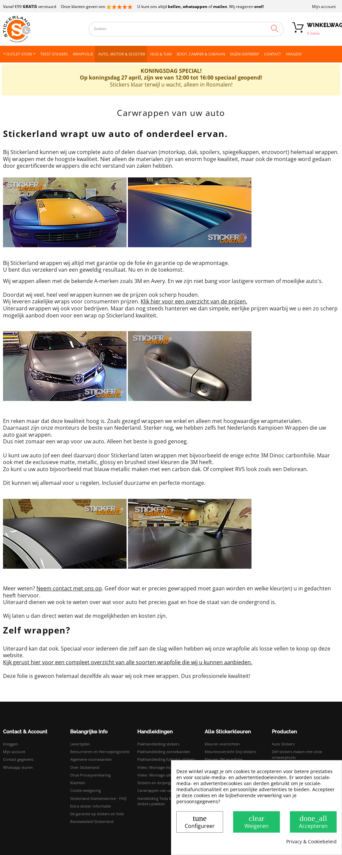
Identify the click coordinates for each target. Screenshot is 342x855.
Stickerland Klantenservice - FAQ (98, 798)
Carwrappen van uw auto (159, 790)
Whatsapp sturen (18, 767)
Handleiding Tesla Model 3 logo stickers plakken (164, 801)
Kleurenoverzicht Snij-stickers (230, 751)
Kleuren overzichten (222, 743)
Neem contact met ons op (69, 588)
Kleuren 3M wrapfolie (223, 759)
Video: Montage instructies (160, 767)
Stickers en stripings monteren (163, 782)
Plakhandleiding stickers (158, 743)
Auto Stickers (283, 743)
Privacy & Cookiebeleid (311, 842)
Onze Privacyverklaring (90, 774)
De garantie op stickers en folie (97, 813)
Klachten (77, 782)
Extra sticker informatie (90, 806)
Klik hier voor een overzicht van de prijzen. (194, 301)
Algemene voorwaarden (91, 759)
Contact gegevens (18, 759)
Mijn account (324, 6)
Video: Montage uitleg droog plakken (169, 774)
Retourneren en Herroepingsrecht (100, 751)
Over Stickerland (84, 767)
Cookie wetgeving (85, 790)
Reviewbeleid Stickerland (92, 821)
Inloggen (10, 743)
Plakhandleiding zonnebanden (163, 751)
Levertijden (80, 743)
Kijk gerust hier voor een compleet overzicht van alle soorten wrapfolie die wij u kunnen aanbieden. (127, 662)
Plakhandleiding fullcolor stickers (166, 759)
